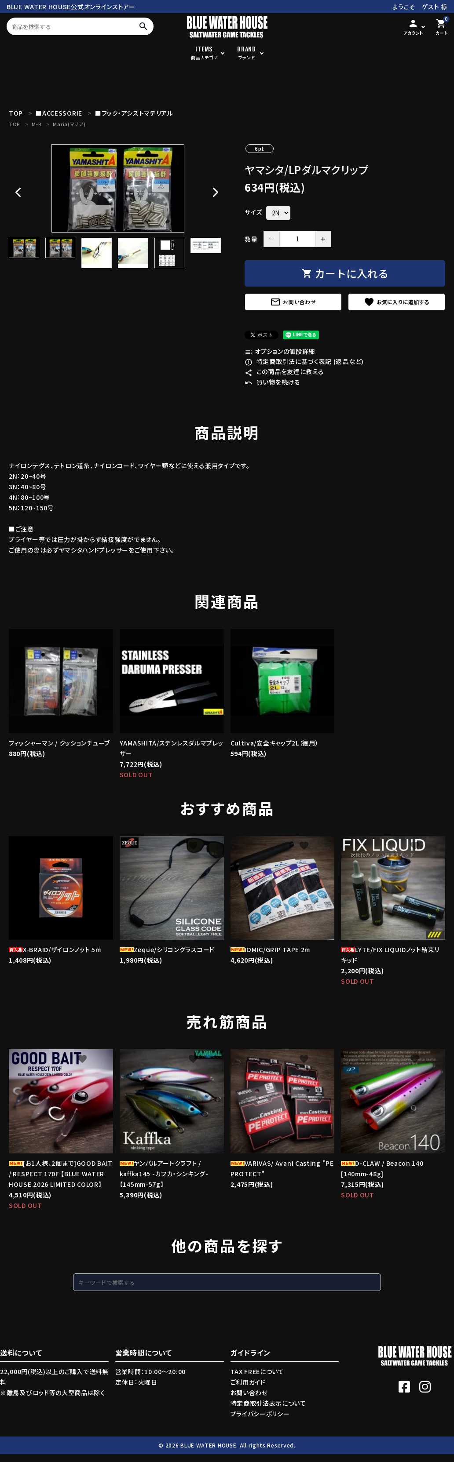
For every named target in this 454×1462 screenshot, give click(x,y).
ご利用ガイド (248, 1382)
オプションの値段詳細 (280, 351)
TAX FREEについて (257, 1371)
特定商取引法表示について (268, 1403)
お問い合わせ (293, 302)
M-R (36, 123)
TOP (14, 123)
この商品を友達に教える (284, 371)
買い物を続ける (272, 382)
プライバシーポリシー (260, 1413)
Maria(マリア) (69, 123)
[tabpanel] (118, 188)
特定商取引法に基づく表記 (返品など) (304, 361)
